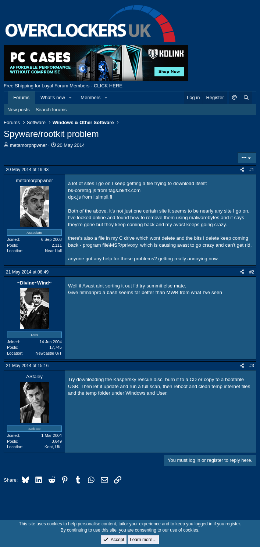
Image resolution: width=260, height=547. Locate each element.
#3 (251, 365)
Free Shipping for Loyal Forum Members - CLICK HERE (63, 85)
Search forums (51, 109)
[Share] (242, 170)
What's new (52, 97)
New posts (18, 109)
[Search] (246, 97)
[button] (70, 97)
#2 (251, 272)
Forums (21, 97)
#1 (251, 169)
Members (90, 97)
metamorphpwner (28, 145)
